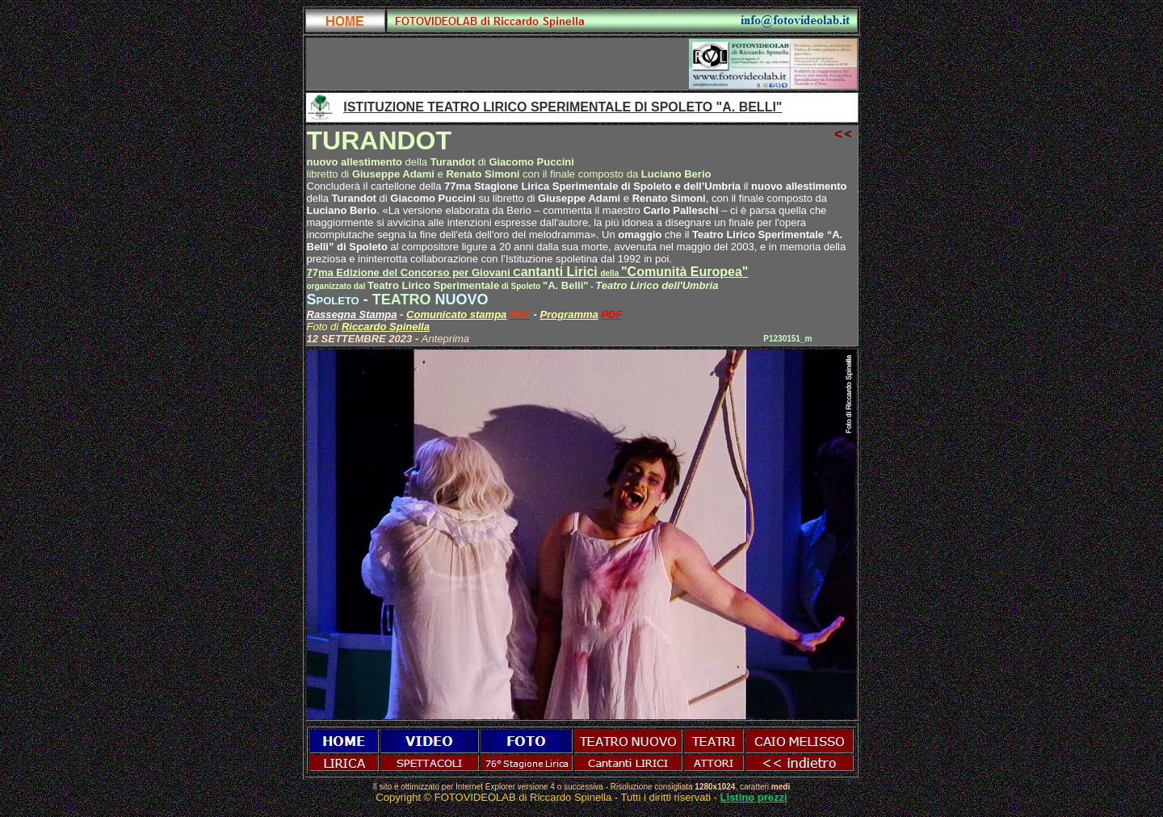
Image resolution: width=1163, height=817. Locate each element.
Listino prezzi (753, 797)
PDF (611, 314)
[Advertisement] (497, 64)
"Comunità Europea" (684, 272)
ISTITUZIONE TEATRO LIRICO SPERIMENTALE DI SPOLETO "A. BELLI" (562, 107)
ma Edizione (349, 272)
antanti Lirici (511, 272)
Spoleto (333, 299)
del (391, 272)
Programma (569, 314)
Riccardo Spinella (386, 327)
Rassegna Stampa (352, 314)
